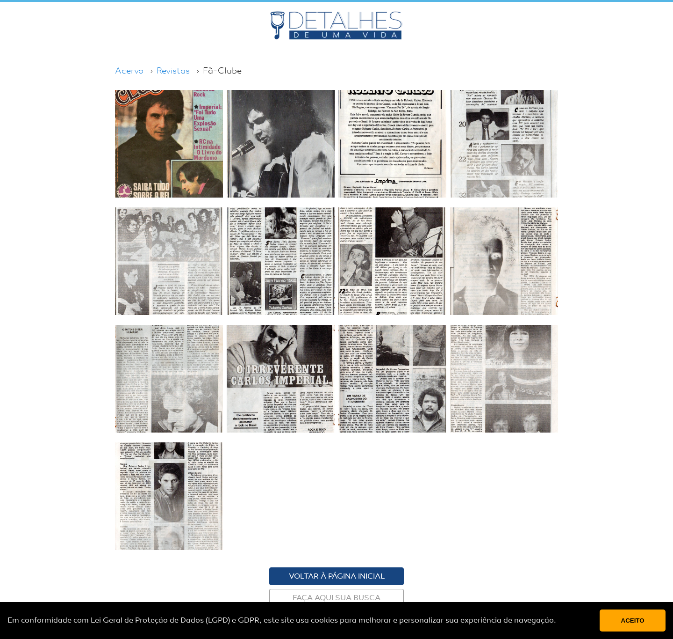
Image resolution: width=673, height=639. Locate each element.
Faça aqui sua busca (336, 597)
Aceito (632, 620)
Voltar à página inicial (337, 576)
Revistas (173, 71)
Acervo (129, 71)
